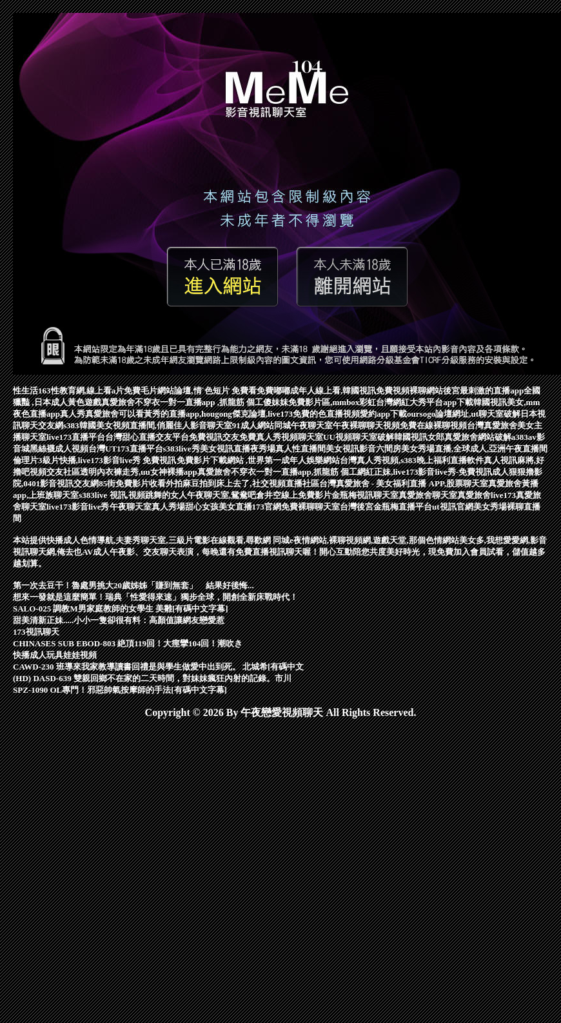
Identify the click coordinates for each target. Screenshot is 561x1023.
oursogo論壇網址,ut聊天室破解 (463, 414)
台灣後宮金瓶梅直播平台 (386, 507)
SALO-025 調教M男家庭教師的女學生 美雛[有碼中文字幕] (120, 608)
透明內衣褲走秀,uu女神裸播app (138, 472)
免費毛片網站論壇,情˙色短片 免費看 (190, 390)
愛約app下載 (383, 414)
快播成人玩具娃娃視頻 (55, 655)
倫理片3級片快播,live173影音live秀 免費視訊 (95, 460)
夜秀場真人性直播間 (288, 448)
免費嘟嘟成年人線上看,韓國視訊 (316, 390)
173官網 (267, 507)
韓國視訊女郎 (419, 437)
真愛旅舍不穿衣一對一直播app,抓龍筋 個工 (277, 472)
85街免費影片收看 (132, 483)
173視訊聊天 (36, 632)
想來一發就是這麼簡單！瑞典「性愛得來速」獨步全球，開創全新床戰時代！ (155, 597)
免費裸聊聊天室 (310, 507)
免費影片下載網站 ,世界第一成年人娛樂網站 (258, 460)
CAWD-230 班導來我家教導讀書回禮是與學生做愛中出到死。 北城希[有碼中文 (158, 666)
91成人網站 (253, 425)
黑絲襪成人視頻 (59, 448)
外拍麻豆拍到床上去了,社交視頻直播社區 (242, 483)
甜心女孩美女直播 (218, 507)
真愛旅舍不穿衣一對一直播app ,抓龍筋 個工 (182, 402)
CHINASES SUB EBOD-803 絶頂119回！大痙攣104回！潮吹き (127, 643)
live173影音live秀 (78, 507)
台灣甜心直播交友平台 (147, 437)
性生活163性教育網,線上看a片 (68, 390)
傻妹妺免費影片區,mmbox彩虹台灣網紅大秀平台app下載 (368, 402)
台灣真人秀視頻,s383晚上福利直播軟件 (412, 460)
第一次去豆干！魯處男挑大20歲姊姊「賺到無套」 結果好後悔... (133, 585)
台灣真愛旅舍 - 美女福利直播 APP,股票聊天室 (403, 483)
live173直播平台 (75, 437)
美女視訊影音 (351, 448)
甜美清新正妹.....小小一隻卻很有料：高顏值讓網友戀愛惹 (118, 620)
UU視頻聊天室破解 (358, 437)
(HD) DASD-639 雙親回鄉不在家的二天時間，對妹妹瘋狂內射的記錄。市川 (152, 678)
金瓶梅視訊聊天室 (365, 495)
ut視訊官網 (452, 507)
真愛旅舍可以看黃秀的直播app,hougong (158, 414)
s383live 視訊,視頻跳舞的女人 (133, 495)
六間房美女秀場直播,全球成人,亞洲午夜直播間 (462, 448)
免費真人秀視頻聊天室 (281, 437)
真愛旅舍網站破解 (477, 437)
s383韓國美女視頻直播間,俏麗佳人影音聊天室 (147, 425)
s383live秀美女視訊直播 (206, 448)
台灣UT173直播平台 (125, 448)
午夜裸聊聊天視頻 (366, 425)
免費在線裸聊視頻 (433, 425)
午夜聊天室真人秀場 (147, 507)
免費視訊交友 (214, 437)
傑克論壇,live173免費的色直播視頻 (296, 414)
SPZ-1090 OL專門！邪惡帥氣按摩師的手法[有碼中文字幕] (120, 690)
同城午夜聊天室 (303, 425)
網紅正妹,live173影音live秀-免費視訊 (424, 472)
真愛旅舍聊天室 (428, 495)
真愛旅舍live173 (486, 495)
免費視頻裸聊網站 (409, 390)
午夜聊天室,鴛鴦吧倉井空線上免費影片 (259, 495)
